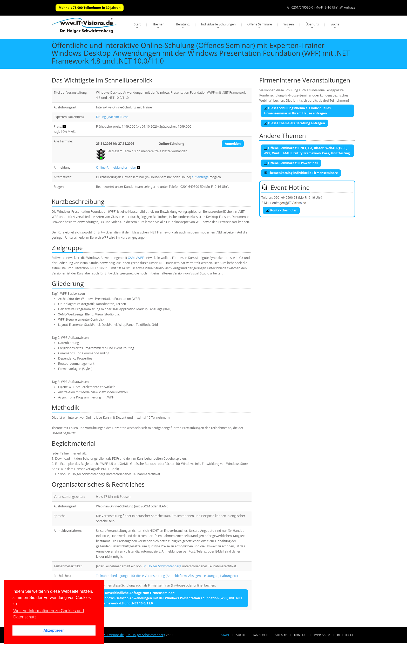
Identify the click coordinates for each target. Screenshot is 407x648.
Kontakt (300, 635)
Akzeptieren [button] (54, 630)
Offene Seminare (259, 24)
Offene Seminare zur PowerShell (291, 163)
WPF (140, 258)
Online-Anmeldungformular (116, 167)
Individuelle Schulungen (218, 24)
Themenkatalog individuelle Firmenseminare (301, 173)
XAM (131, 258)
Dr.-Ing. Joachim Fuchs (112, 117)
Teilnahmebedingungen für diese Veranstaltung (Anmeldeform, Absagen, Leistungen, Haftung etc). (167, 576)
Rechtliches (346, 635)
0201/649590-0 (302, 7)
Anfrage (349, 7)
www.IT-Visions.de (110, 635)
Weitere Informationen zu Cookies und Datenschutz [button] (48, 614)
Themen (158, 24)
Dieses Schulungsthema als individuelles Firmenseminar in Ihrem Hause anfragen (297, 110)
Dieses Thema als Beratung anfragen (294, 123)
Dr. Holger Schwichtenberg (162, 566)
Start (137, 24)
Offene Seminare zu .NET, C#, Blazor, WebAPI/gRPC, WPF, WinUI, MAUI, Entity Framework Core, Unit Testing (307, 150)
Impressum (322, 635)
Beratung (182, 24)
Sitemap (281, 635)
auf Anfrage (200, 177)
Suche (334, 24)
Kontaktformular (281, 210)
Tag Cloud (260, 635)
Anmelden (233, 143)
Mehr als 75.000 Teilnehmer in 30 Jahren (89, 7)
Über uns (312, 24)
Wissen (288, 24)
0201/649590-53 (285, 197)
